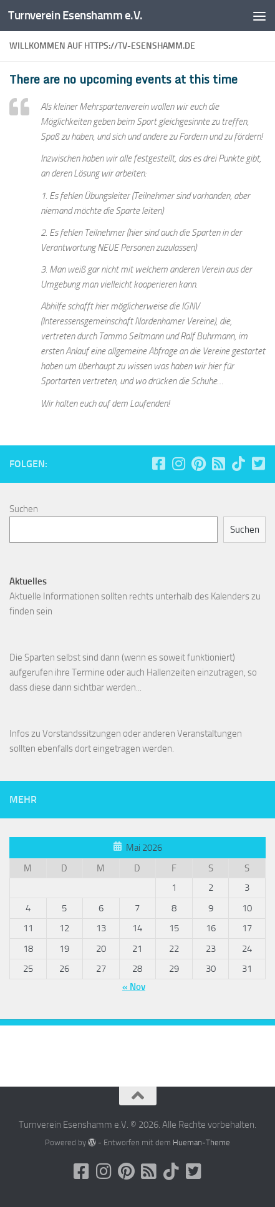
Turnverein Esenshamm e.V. (75, 15)
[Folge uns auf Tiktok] (238, 463)
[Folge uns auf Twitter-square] (258, 463)
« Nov (133, 986)
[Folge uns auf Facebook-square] (158, 463)
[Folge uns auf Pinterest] (198, 463)
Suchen (23, 509)
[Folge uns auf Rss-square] (218, 463)
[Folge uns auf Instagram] (178, 463)
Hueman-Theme (201, 1142)
